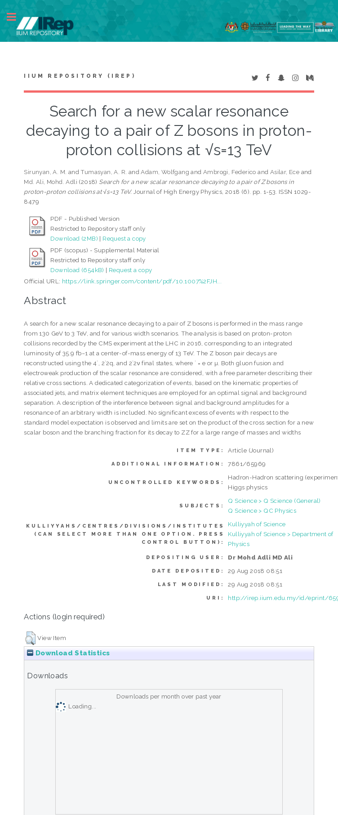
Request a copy (124, 238)
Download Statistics (68, 653)
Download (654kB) (77, 269)
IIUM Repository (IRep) (79, 76)
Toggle (16, 17)
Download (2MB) (74, 238)
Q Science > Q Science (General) (274, 500)
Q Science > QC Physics (262, 510)
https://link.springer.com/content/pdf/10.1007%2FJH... (142, 281)
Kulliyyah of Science (256, 524)
